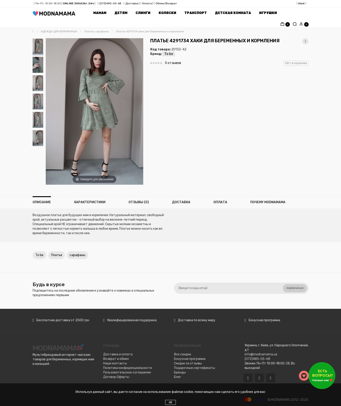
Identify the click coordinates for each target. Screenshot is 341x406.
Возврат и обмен (116, 359)
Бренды (180, 372)
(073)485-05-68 (110, 3)
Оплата (147, 3)
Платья (56, 255)
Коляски (167, 13)
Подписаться (294, 288)
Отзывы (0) (139, 202)
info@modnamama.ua (261, 354)
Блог (177, 377)
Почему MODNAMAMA (267, 202)
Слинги (143, 13)
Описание (42, 202)
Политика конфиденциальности (127, 368)
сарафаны (77, 255)
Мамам (99, 13)
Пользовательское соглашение (127, 372)
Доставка (131, 3)
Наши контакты (115, 363)
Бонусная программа (189, 359)
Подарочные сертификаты (194, 368)
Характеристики (89, 202)
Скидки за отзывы (188, 363)
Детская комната (233, 13)
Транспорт (195, 13)
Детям (120, 13)
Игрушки (268, 13)
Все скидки (182, 354)
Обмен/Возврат (166, 3)
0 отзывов (173, 63)
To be (168, 54)
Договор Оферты (116, 377)
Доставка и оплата (118, 354)
